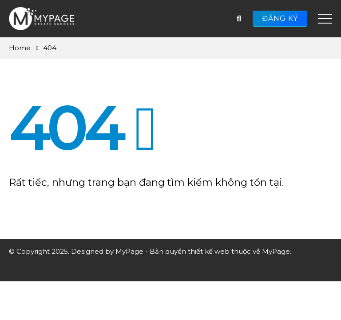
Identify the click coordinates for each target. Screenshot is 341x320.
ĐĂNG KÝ (280, 18)
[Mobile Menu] (325, 19)
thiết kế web (209, 251)
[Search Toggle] (239, 18)
